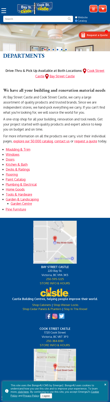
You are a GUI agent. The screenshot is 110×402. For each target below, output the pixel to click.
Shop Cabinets (41, 305)
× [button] (105, 384)
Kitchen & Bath (17, 164)
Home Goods (15, 189)
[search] (21, 18)
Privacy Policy (31, 395)
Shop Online (103, 8)
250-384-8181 (55, 341)
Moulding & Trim (18, 149)
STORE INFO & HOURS (55, 283)
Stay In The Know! (75, 309)
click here (23, 391)
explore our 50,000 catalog (33, 141)
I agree (46, 396)
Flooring (12, 174)
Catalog (81, 20)
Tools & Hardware (19, 194)
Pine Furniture (16, 209)
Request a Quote (93, 8)
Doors (10, 159)
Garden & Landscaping (22, 199)
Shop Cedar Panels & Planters (42, 309)
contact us (62, 141)
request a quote (85, 141)
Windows (12, 154)
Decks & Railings (18, 169)
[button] (45, 49)
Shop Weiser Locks (66, 305)
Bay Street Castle (62, 76)
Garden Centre (21, 203)
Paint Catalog (16, 179)
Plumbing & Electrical (21, 184)
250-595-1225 (55, 279)
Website (81, 17)
